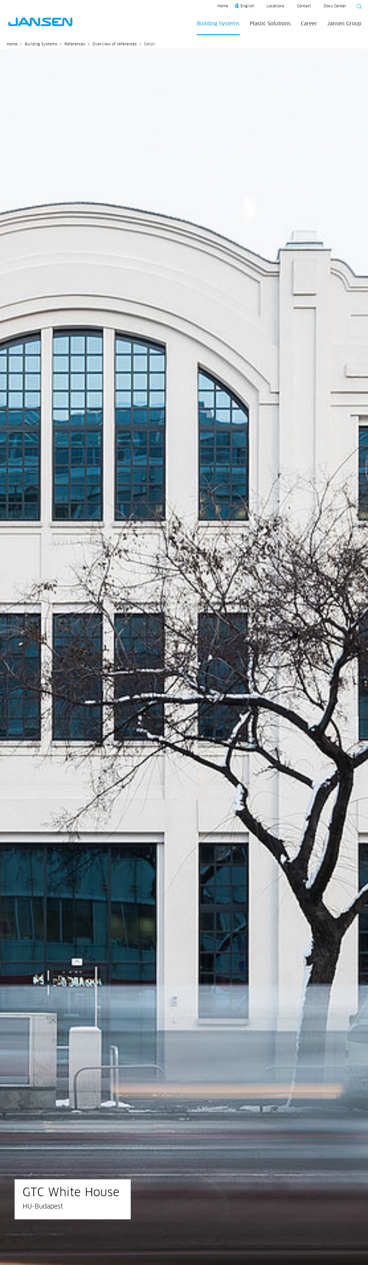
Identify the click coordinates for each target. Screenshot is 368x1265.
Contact (304, 6)
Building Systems (218, 23)
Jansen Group (344, 23)
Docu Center (335, 6)
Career (309, 23)
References (74, 44)
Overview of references (114, 44)
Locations (275, 6)
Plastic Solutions (270, 23)
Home (222, 6)
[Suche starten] (357, 7)
